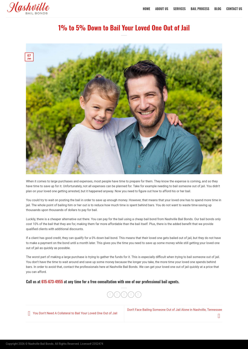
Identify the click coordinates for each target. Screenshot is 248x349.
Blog (217, 8)
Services (179, 8)
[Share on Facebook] (110, 294)
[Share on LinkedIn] (138, 294)
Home (146, 8)
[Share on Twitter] (117, 294)
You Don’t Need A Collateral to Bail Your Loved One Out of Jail (71, 313)
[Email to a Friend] (124, 294)
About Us (161, 8)
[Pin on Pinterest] (131, 294)
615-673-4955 (52, 281)
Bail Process (200, 8)
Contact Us (234, 8)
